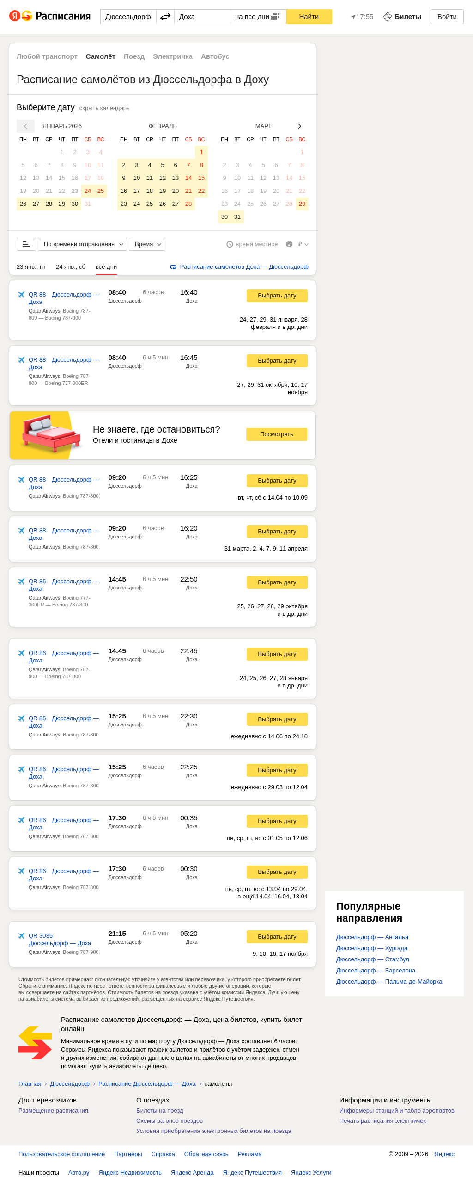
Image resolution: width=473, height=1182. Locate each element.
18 (100, 177)
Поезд (134, 56)
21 (49, 190)
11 (100, 164)
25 (100, 190)
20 (36, 190)
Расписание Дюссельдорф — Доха (147, 1083)
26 (23, 203)
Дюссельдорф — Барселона (375, 970)
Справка (163, 1154)
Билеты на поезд (159, 1110)
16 (75, 177)
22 (62, 190)
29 (62, 203)
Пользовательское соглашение (61, 1154)
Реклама (250, 1154)
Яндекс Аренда (192, 1172)
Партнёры (128, 1154)
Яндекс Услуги (311, 1172)
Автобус (215, 56)
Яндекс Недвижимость (130, 1172)
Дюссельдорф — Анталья (372, 937)
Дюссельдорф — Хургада (371, 948)
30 (75, 203)
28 (49, 203)
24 (88, 190)
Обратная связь (206, 1154)
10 (88, 164)
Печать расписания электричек (383, 1120)
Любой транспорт (47, 56)
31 (88, 203)
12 (23, 177)
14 (49, 177)
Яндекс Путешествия (252, 1172)
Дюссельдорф (124, 300)
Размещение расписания (53, 1110)
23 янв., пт (31, 266)
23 (75, 190)
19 (23, 190)
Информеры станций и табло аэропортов (397, 1110)
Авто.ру (79, 1172)
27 (36, 203)
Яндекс (444, 1154)
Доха (192, 300)
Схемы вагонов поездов (169, 1120)
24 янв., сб (70, 266)
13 (36, 177)
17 (88, 177)
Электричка (173, 56)
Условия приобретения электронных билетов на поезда (213, 1130)
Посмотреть (276, 434)
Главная (29, 1083)
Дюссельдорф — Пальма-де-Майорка (389, 981)
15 (62, 177)
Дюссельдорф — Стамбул (372, 959)
